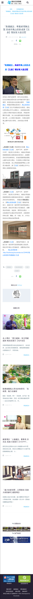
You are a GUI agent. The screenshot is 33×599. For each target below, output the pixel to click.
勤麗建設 (9, 267)
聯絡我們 (24, 591)
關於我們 (8, 589)
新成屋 (17, 270)
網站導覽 (17, 591)
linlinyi (23, 37)
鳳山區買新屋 (12, 250)
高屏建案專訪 (20, 9)
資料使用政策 (9, 591)
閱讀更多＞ (27, 355)
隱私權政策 (23, 589)
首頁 (10, 9)
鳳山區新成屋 (11, 202)
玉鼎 (7, 107)
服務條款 (15, 589)
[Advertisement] (16, 560)
